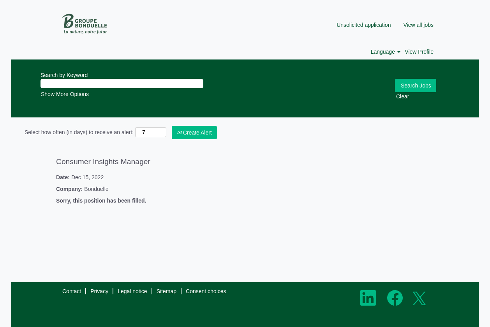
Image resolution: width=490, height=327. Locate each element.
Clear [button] (402, 96)
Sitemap (166, 291)
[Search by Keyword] (122, 83)
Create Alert (194, 132)
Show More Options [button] (65, 94)
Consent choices (206, 291)
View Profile (419, 52)
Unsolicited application (364, 25)
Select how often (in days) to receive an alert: (79, 132)
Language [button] (385, 52)
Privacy (99, 291)
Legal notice (132, 291)
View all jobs (418, 25)
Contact (71, 291)
